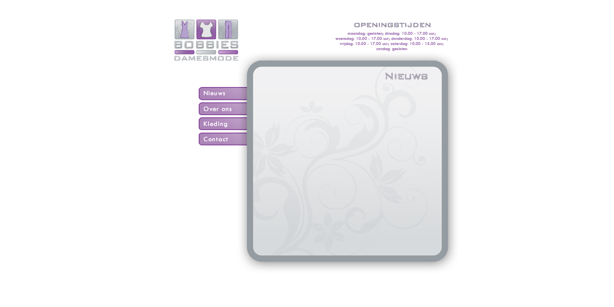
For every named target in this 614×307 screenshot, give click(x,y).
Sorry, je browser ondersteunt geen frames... (347, 159)
